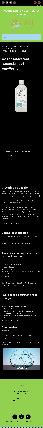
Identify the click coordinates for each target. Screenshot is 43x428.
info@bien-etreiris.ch (23, 401)
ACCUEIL (4, 46)
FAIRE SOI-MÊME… (24, 48)
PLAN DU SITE (21, 385)
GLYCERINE (21, 368)
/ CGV (35, 421)
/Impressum (29, 421)
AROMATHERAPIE (7, 48)
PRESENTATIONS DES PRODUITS (21, 46)
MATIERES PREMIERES (9, 51)
